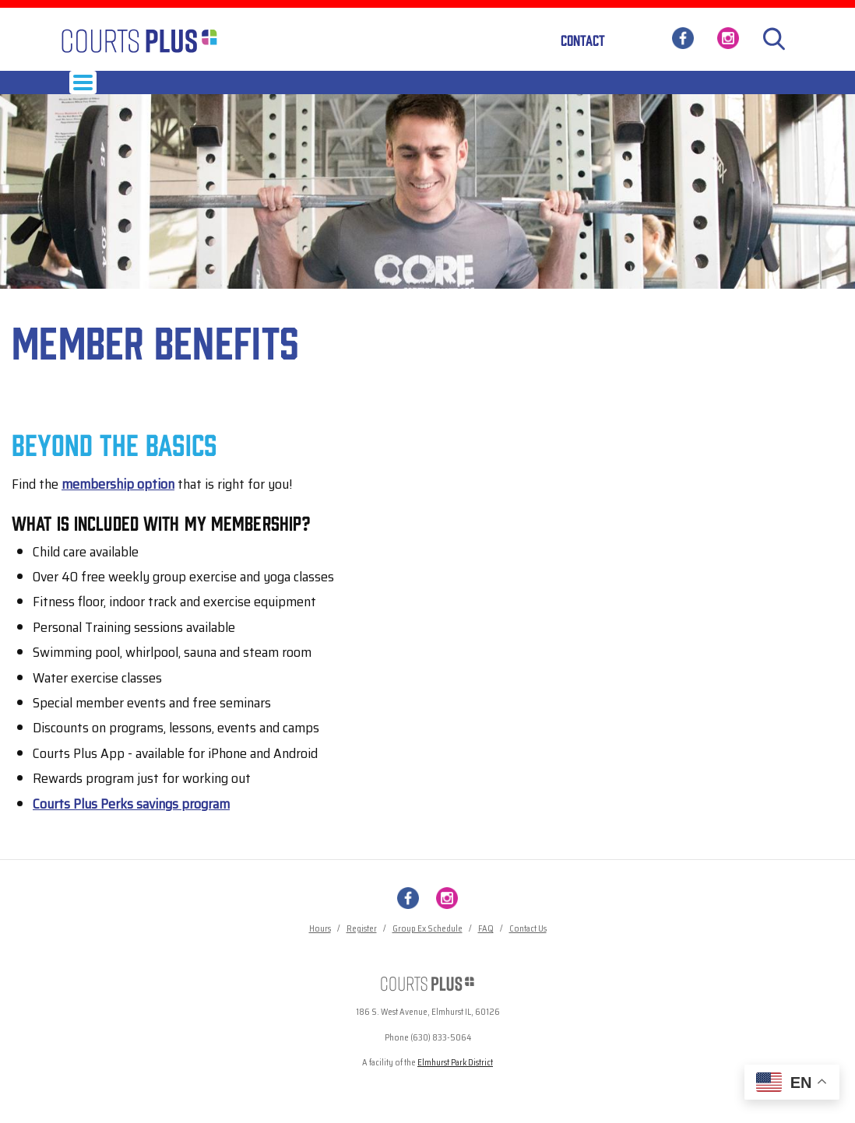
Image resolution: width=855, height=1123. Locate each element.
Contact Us (528, 947)
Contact (583, 39)
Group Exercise (232, 91)
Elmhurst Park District (455, 1081)
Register (362, 947)
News (672, 91)
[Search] (774, 39)
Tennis (504, 91)
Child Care (442, 91)
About (624, 91)
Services (376, 91)
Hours (85, 91)
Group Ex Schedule (427, 947)
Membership (147, 91)
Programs (312, 91)
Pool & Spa (565, 91)
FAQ (486, 947)
